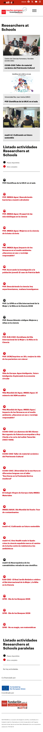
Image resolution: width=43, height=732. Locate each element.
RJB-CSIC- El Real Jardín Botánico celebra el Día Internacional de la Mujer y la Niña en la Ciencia (21, 582)
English (24, 1)
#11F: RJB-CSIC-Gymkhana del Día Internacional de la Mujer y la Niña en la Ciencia (20, 339)
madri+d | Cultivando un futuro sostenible (21, 526)
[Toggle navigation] (34, 10)
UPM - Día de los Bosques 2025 (16, 599)
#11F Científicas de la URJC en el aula (21, 102)
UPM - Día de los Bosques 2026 (16, 613)
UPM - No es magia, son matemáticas (19, 627)
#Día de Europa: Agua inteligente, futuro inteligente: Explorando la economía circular (20, 376)
